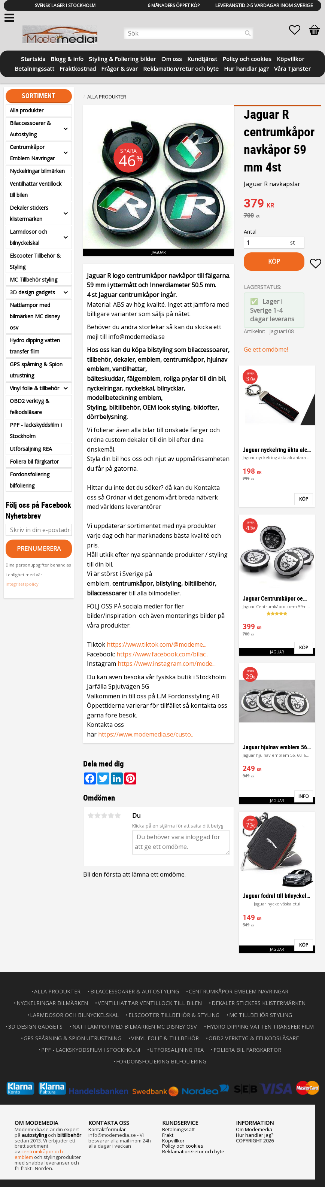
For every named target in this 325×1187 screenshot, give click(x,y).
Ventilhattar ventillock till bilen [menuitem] (35, 189)
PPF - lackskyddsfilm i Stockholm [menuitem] (36, 430)
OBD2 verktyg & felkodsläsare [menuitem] (29, 406)
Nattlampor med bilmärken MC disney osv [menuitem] (35, 316)
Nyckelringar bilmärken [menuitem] (37, 170)
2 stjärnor (97, 815)
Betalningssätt (178, 1129)
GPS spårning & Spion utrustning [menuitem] (36, 370)
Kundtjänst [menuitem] (202, 58)
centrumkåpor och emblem (39, 1154)
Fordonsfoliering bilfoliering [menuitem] (29, 480)
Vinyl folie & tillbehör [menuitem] (34, 388)
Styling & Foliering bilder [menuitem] (122, 58)
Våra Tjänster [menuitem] (292, 68)
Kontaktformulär (107, 1129)
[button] (298, 30)
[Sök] (247, 33)
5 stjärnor (117, 815)
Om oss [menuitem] (171, 58)
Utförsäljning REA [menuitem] (31, 448)
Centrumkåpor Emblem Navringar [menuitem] (32, 152)
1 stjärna (90, 815)
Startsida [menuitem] (33, 58)
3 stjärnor (104, 815)
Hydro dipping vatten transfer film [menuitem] (35, 346)
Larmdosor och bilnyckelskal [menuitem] (28, 237)
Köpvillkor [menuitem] (290, 58)
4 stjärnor (110, 815)
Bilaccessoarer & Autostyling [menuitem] (30, 128)
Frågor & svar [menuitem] (119, 68)
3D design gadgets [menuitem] (32, 292)
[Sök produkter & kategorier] (188, 33)
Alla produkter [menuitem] (26, 110)
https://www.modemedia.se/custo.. (145, 734)
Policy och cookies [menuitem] (246, 58)
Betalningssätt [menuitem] (34, 68)
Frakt (167, 1135)
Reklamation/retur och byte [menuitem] (181, 68)
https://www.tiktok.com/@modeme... (156, 644)
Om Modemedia (254, 1129)
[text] (282, 204)
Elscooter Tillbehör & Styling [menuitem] (35, 261)
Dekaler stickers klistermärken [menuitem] (29, 213)
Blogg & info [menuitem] (67, 58)
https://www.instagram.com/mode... (167, 663)
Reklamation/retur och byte (193, 1151)
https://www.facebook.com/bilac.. (162, 654)
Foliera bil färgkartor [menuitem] (34, 461)
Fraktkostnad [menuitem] (78, 68)
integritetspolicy (22, 584)
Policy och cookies (182, 1145)
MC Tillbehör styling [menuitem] (33, 279)
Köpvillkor (173, 1140)
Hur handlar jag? (254, 1135)
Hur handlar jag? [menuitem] (246, 68)
